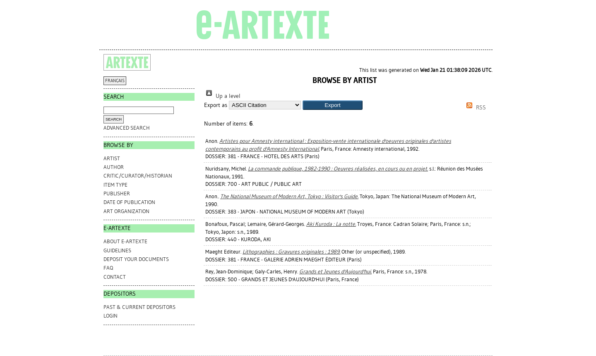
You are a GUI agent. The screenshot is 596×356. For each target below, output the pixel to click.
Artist (111, 158)
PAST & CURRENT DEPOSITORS (139, 307)
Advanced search (126, 128)
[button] (333, 105)
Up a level (222, 96)
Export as (215, 105)
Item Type (115, 185)
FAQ (108, 268)
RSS (475, 107)
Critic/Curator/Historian (137, 176)
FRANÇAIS (115, 80)
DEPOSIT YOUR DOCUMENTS (136, 259)
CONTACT (114, 277)
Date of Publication (129, 202)
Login (110, 316)
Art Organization (126, 211)
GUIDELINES (117, 250)
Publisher (116, 193)
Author (113, 167)
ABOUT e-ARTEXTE (125, 241)
